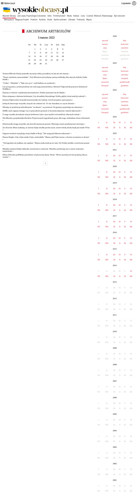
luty (124, 40)
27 (63, 60)
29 (35, 64)
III (114, 122)
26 (57, 60)
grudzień (124, 86)
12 (57, 53)
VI (131, 122)
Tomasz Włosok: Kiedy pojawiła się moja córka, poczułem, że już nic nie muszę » (36, 73)
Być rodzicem (119, 16)
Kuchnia (42, 19)
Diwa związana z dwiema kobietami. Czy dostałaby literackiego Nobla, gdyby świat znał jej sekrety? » (44, 96)
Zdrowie (71, 19)
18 (52, 56)
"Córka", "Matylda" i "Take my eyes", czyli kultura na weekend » (29, 83)
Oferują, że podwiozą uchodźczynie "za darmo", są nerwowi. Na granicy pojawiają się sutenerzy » (43, 107)
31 (46, 64)
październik (125, 82)
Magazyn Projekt (22, 19)
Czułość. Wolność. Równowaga (99, 16)
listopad (104, 86)
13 (63, 53)
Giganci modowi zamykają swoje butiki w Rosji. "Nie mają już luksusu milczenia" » (37, 133)
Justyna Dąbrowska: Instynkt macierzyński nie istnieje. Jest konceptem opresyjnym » (38, 100)
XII (131, 128)
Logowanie (128, 3)
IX (114, 128)
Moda (69, 16)
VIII (106, 128)
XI (125, 128)
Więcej (89, 19)
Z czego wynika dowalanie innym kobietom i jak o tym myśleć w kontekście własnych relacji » (42, 114)
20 (63, 56)
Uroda (49, 19)
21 (29, 60)
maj (105, 48)
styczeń (105, 40)
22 (35, 60)
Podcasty (81, 19)
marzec (105, 44)
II (107, 122)
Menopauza (9, 19)
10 (46, 53)
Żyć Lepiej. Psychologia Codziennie (31, 16)
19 (57, 56)
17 (46, 56)
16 (41, 56)
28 (29, 64)
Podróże (34, 19)
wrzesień (105, 82)
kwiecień (124, 44)
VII (98, 128)
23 (41, 60)
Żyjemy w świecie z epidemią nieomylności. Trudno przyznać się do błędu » (34, 93)
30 (41, 64)
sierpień (124, 78)
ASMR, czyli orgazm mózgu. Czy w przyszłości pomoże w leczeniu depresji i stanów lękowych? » (42, 111)
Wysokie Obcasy (9, 16)
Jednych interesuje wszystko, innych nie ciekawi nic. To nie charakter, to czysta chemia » (39, 103)
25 (52, 60)
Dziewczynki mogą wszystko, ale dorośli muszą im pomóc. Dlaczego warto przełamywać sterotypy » (44, 124)
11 (52, 53)
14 (29, 56)
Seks (50, 16)
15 (35, 56)
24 (46, 60)
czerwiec (124, 48)
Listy (83, 16)
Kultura (76, 16)
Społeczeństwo (60, 19)
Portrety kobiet (59, 16)
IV (120, 122)
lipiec (105, 78)
